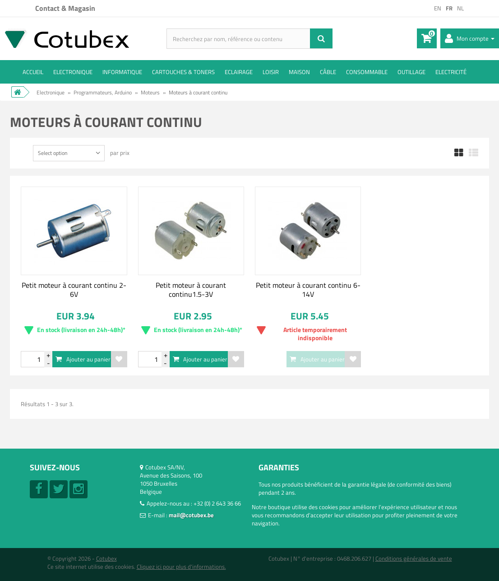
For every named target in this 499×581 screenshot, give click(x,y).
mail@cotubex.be (191, 515)
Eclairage (239, 71)
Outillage (411, 71)
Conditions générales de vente (413, 558)
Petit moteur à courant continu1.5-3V (191, 290)
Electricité (451, 71)
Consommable (367, 71)
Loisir (271, 71)
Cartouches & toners (183, 71)
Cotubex (106, 558)
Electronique (72, 71)
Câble (328, 71)
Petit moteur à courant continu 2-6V (74, 290)
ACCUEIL (33, 71)
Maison (299, 71)
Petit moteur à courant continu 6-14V (308, 290)
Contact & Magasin (65, 8)
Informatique (122, 71)
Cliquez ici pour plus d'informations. (181, 566)
